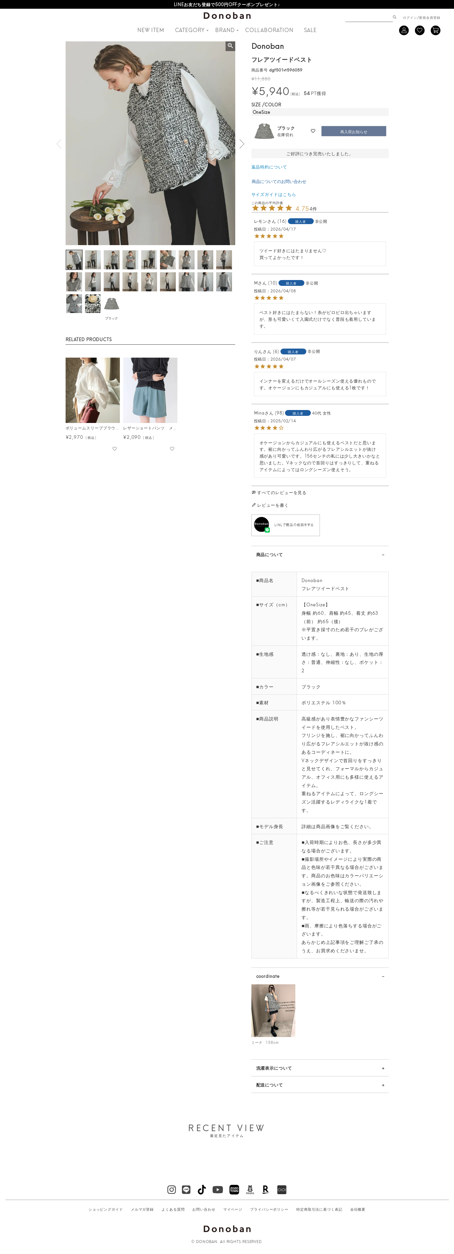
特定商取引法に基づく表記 (319, 1209)
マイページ (233, 1209)
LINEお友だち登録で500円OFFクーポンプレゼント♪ (227, 4)
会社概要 (358, 1209)
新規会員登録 (429, 17)
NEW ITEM (150, 30)
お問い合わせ (203, 1209)
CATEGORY (190, 30)
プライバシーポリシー (269, 1209)
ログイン (410, 17)
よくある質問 (173, 1209)
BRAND (225, 30)
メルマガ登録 (142, 1209)
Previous (59, 143)
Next (241, 143)
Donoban (267, 45)
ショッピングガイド (106, 1209)
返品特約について (269, 166)
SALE (310, 30)
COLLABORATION (269, 30)
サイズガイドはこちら (273, 194)
